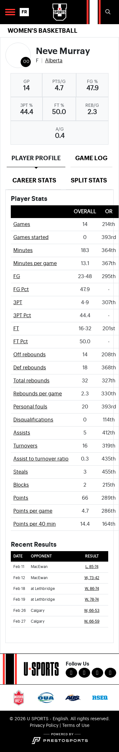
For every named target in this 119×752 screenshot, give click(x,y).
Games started (31, 237)
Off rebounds (29, 354)
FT (16, 328)
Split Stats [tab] (89, 180)
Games (21, 224)
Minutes (23, 250)
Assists (21, 432)
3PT (17, 302)
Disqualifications (33, 419)
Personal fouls (30, 406)
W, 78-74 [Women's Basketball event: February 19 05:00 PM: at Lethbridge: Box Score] (92, 599)
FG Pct (21, 289)
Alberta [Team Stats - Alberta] (54, 60)
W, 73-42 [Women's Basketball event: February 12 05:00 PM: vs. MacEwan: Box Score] (91, 578)
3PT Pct (22, 315)
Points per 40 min (34, 524)
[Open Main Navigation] (10, 12)
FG (16, 276)
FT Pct (20, 341)
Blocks (21, 485)
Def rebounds (29, 367)
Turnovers (25, 445)
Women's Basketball (42, 31)
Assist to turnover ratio (41, 458)
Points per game (32, 511)
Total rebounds (31, 380)
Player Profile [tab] (36, 158)
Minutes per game (35, 263)
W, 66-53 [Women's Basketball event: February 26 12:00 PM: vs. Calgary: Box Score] (91, 610)
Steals (20, 472)
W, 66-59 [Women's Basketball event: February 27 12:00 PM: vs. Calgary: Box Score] (91, 621)
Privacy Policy (44, 725)
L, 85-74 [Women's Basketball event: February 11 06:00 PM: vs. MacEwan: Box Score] (91, 567)
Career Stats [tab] (34, 180)
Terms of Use (75, 725)
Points (20, 498)
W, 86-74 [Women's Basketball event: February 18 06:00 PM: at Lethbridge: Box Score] (92, 589)
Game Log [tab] (91, 158)
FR (24, 12)
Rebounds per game (37, 393)
